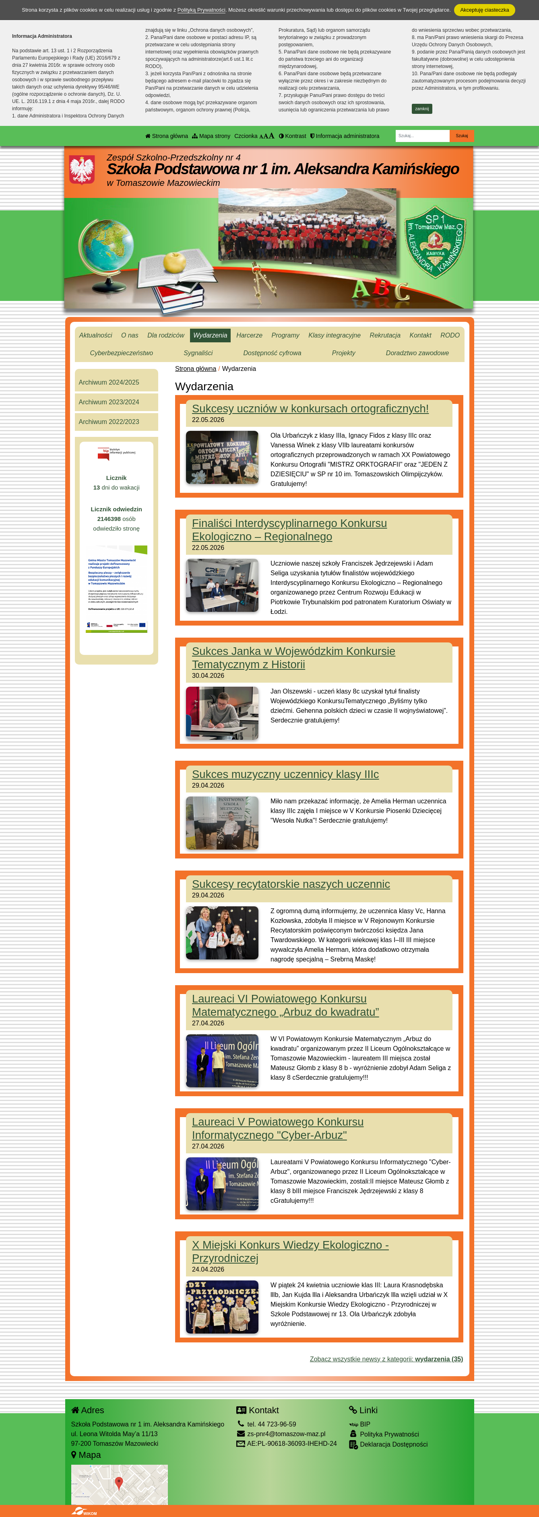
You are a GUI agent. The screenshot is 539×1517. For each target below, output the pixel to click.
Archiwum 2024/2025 (109, 382)
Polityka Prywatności (384, 1434)
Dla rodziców (165, 335)
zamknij (422, 109)
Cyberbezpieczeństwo (121, 353)
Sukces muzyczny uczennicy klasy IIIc (285, 774)
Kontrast (292, 136)
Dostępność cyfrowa (273, 353)
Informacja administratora (345, 136)
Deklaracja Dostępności (388, 1444)
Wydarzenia (210, 335)
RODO (450, 335)
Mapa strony (211, 136)
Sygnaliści (198, 353)
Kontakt (421, 335)
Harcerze (249, 335)
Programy (285, 335)
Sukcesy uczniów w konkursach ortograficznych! (310, 408)
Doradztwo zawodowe (417, 353)
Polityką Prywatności (201, 10)
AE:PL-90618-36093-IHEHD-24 (286, 1443)
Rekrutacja (385, 335)
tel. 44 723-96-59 (266, 1424)
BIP (359, 1424)
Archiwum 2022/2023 (109, 421)
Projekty (343, 353)
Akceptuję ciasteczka (484, 10)
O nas (129, 335)
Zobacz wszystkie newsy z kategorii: (386, 1359)
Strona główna (166, 136)
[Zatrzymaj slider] (307, 268)
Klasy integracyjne (334, 335)
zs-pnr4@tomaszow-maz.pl (281, 1434)
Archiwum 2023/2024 (109, 402)
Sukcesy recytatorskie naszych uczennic (291, 884)
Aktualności (95, 335)
